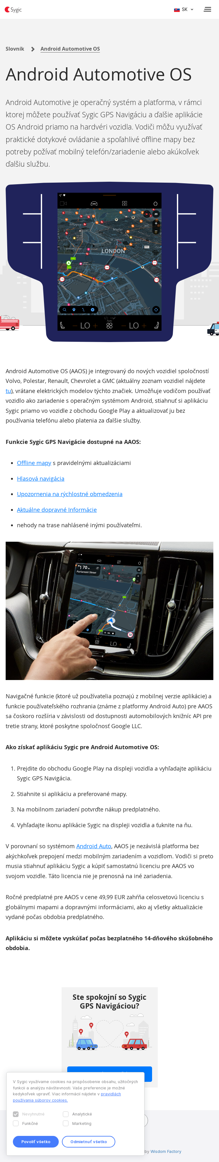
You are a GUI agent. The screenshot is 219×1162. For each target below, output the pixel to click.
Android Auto (93, 846)
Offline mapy (34, 463)
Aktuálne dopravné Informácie (57, 509)
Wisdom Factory (166, 1151)
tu (8, 391)
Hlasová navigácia (40, 478)
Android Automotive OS (70, 48)
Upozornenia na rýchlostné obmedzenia (70, 494)
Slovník (15, 48)
